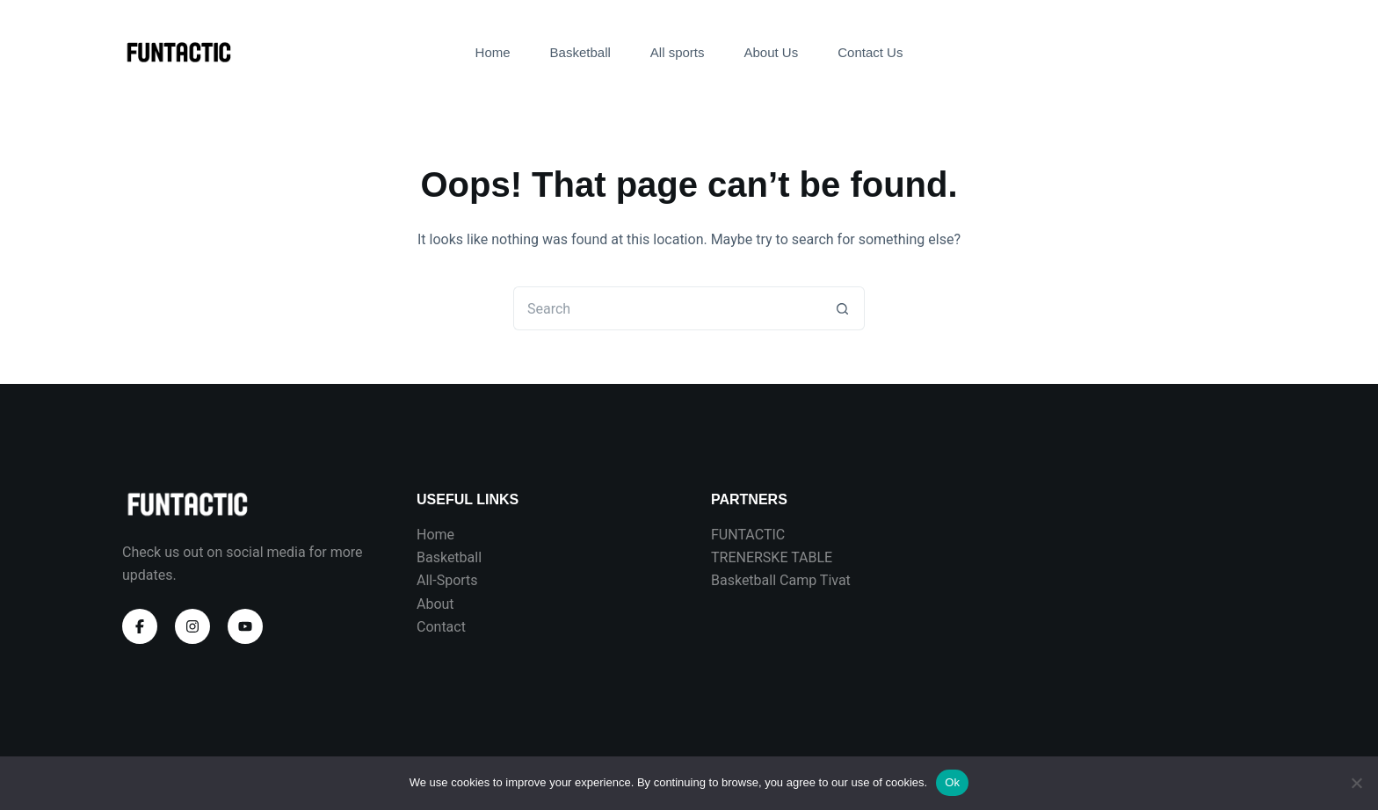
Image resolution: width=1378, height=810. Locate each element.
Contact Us (870, 52)
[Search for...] (667, 308)
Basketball (580, 52)
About (435, 604)
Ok (952, 782)
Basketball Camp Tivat (781, 580)
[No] (1356, 783)
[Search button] (843, 308)
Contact (441, 626)
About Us (771, 52)
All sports (677, 52)
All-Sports (447, 580)
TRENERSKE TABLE (771, 557)
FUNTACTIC (748, 534)
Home (493, 52)
